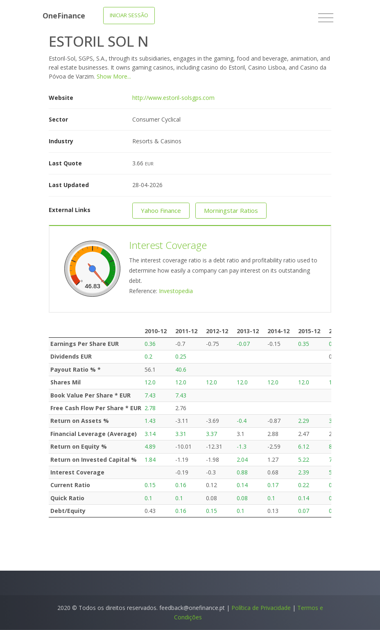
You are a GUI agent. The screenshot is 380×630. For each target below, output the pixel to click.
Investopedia (176, 291)
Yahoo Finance (161, 210)
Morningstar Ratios (231, 210)
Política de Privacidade (261, 608)
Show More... (114, 76)
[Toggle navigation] (325, 18)
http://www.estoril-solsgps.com (173, 98)
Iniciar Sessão (129, 15)
